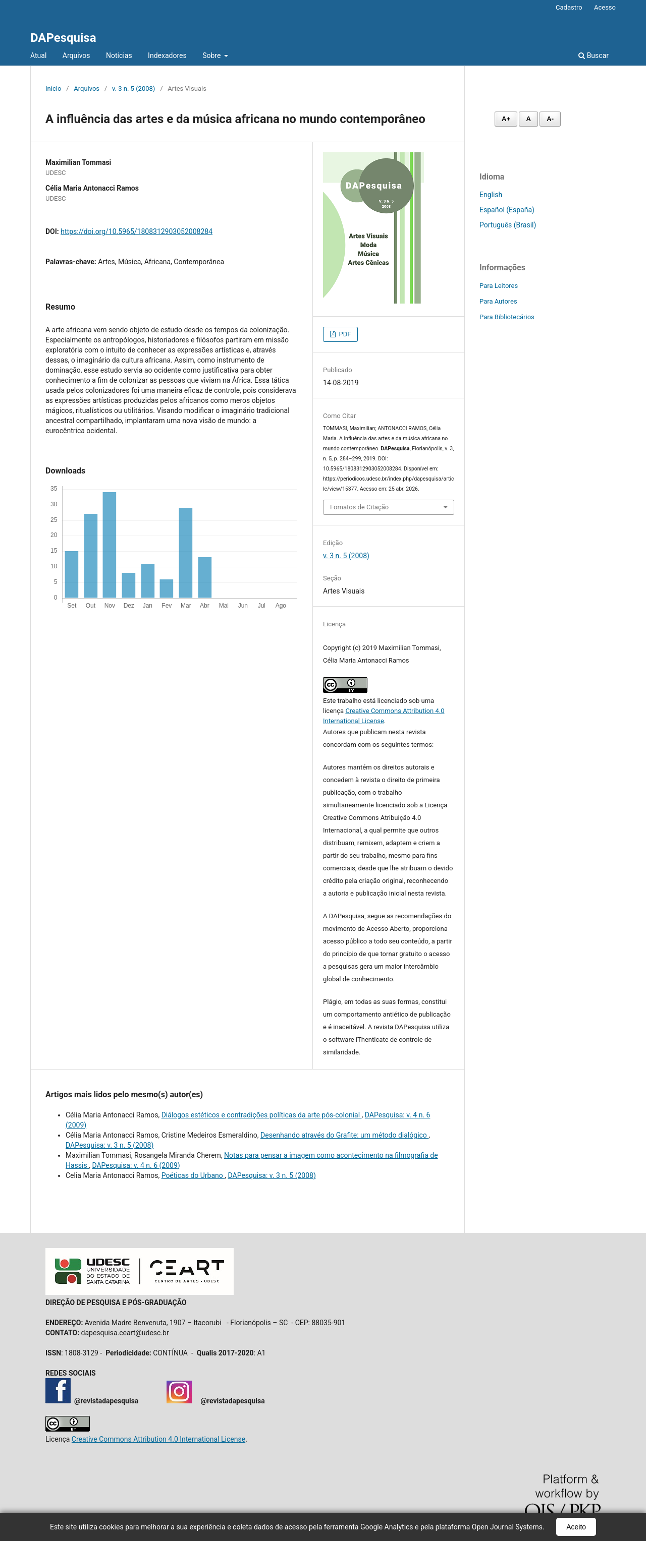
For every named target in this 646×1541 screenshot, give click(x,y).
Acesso (605, 7)
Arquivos (76, 55)
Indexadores (167, 55)
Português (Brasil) (507, 225)
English (490, 195)
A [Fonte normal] (528, 119)
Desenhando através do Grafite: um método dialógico (344, 1135)
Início (53, 88)
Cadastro (569, 7)
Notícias (119, 55)
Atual (38, 55)
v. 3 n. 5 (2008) (133, 88)
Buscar (593, 55)
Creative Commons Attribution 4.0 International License (158, 1439)
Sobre (212, 55)
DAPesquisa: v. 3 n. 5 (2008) (109, 1145)
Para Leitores (498, 285)
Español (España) (506, 210)
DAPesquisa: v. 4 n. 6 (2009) (136, 1165)
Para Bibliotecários (506, 317)
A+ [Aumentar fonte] (506, 119)
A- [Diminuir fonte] (550, 119)
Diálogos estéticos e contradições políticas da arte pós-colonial (262, 1115)
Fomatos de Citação (359, 507)
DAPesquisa (63, 38)
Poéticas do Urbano (193, 1175)
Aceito (576, 1527)
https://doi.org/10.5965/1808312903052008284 (136, 231)
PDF (344, 334)
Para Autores (498, 301)
